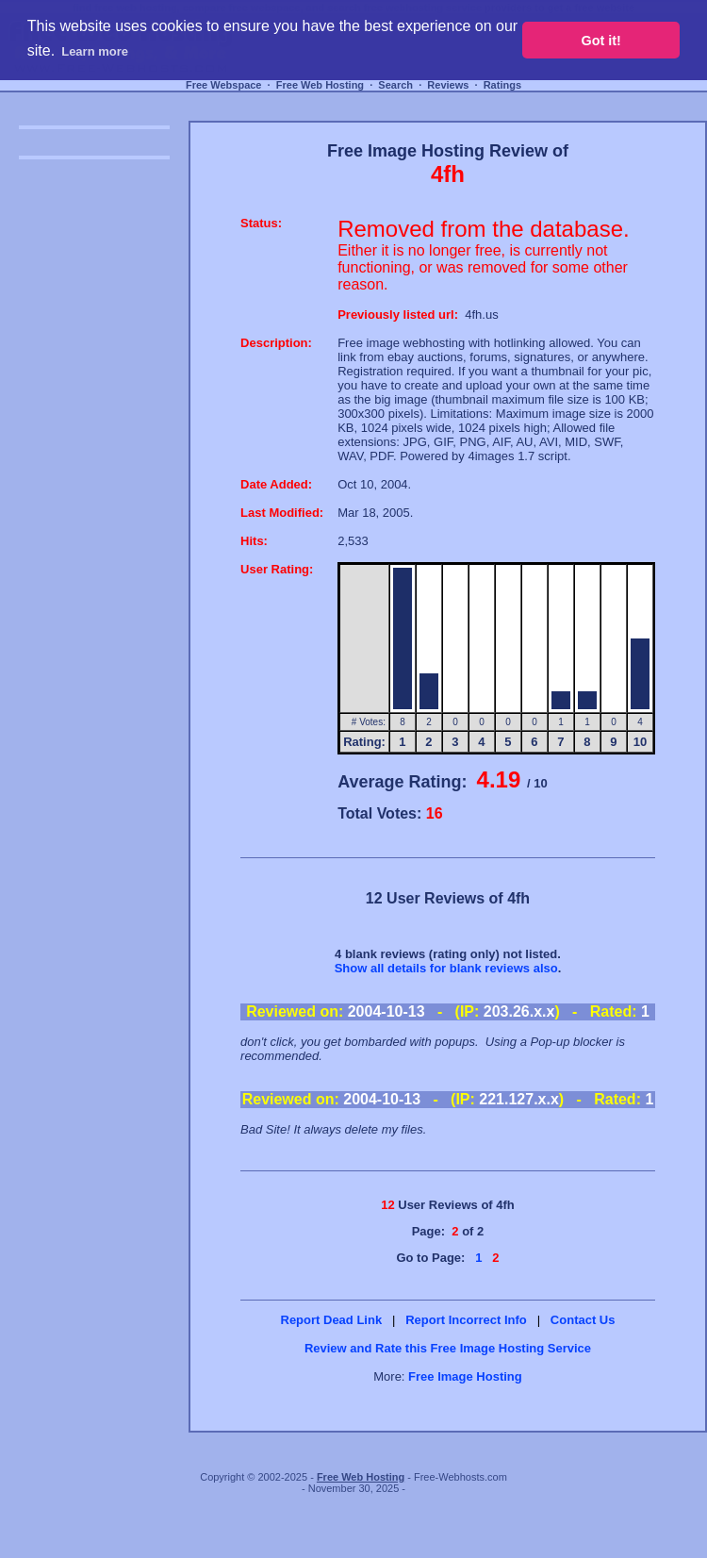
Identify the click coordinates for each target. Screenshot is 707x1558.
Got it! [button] (601, 40)
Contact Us (583, 1320)
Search (395, 85)
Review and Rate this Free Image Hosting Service (447, 1348)
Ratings (502, 85)
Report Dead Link (332, 1320)
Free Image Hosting (465, 1376)
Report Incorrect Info (466, 1320)
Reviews (447, 85)
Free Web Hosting (320, 85)
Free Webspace (224, 85)
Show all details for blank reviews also (446, 968)
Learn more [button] (94, 51)
